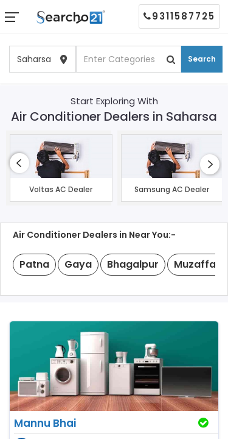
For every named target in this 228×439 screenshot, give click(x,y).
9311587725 (179, 16)
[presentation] (19, 163)
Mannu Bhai (45, 423)
